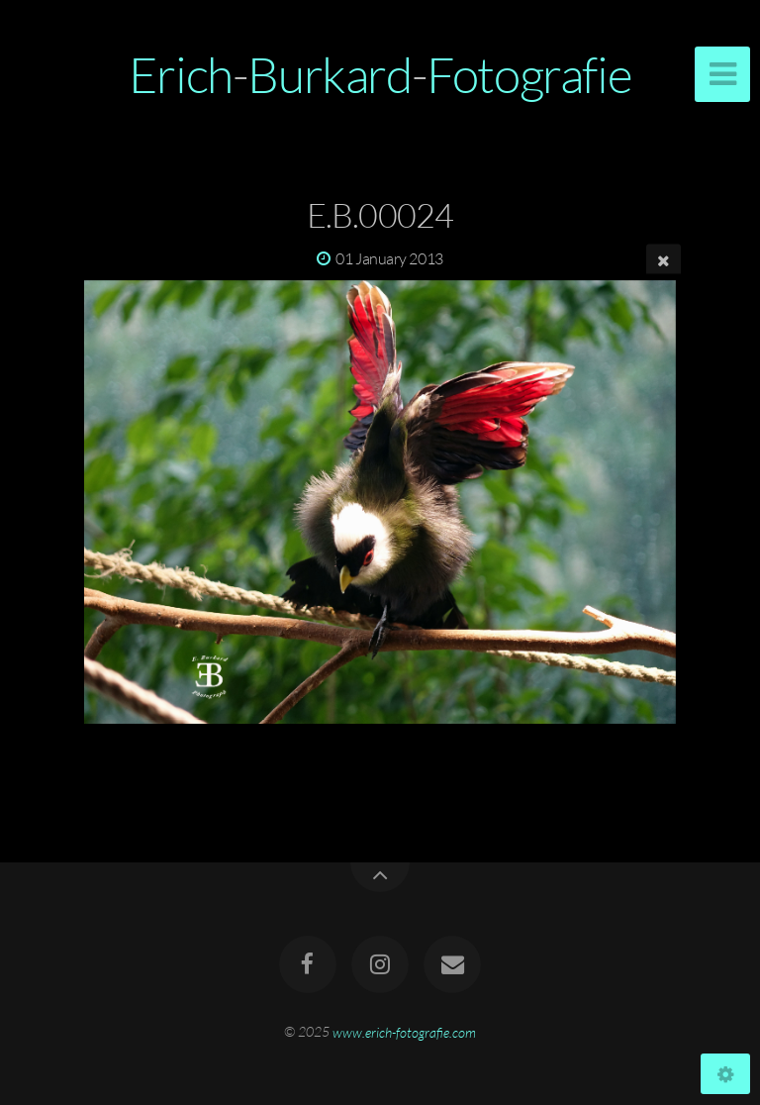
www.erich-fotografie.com (404, 1031)
